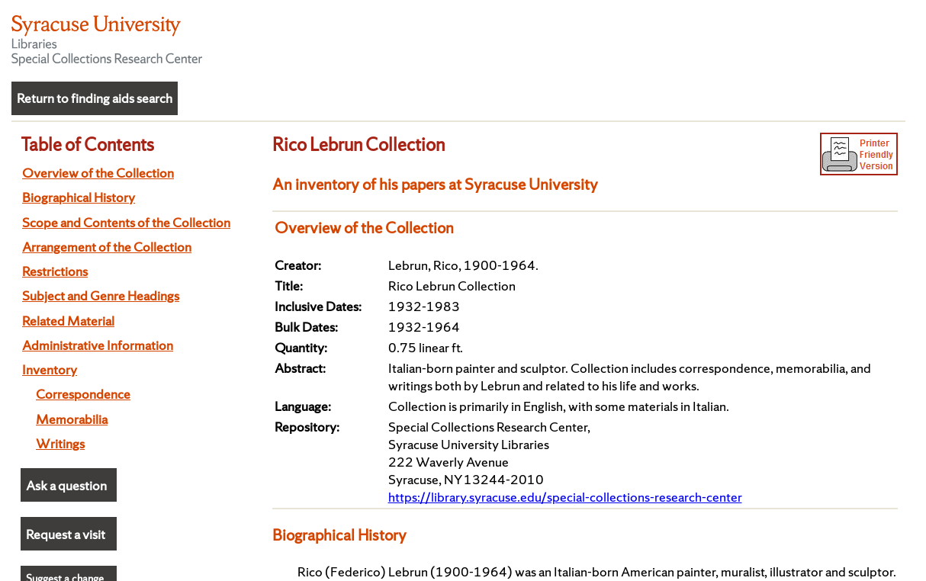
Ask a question (66, 485)
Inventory (49, 369)
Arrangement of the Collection (106, 246)
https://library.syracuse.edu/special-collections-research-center (565, 497)
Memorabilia (72, 419)
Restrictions (55, 271)
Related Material (68, 320)
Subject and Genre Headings (100, 295)
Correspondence (83, 394)
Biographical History (78, 197)
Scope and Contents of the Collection (126, 222)
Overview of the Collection (98, 172)
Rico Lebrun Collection (358, 144)
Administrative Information (97, 345)
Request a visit (65, 534)
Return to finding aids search (94, 98)
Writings (60, 443)
